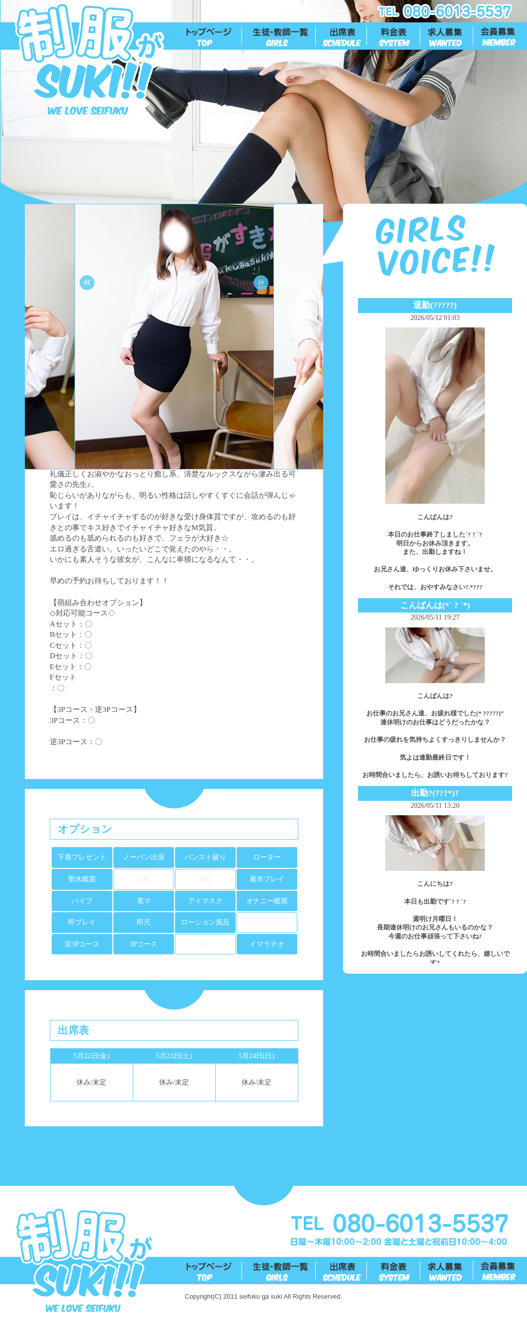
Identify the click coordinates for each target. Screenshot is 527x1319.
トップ (214, 36)
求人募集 (447, 36)
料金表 (394, 36)
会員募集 (500, 36)
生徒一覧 (279, 36)
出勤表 (341, 36)
